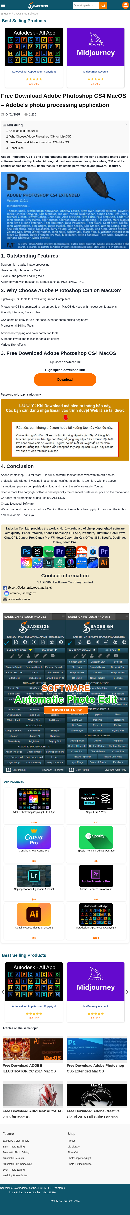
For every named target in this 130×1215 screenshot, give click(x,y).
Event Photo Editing (14, 1169)
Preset (71, 1140)
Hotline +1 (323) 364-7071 (65, 1200)
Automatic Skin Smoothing (17, 1164)
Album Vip (73, 1152)
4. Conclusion (15, 148)
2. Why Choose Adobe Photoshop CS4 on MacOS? (39, 136)
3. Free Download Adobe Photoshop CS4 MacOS (37, 142)
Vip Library (74, 1146)
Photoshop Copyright (79, 1158)
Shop (71, 1133)
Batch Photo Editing (14, 1146)
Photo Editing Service (80, 1164)
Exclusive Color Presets (16, 1140)
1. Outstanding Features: (22, 130)
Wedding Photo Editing (15, 1175)
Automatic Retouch (13, 1158)
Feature (8, 1133)
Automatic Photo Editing (16, 1152)
